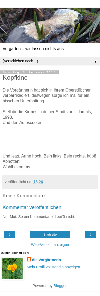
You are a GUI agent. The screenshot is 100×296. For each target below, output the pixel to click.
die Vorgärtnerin (46, 260)
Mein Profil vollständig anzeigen (53, 267)
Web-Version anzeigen (50, 244)
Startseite (50, 234)
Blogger (60, 286)
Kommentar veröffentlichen (32, 207)
